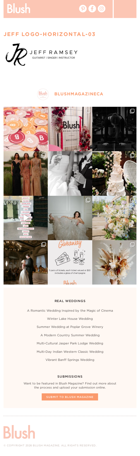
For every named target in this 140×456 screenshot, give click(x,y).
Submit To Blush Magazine (70, 396)
